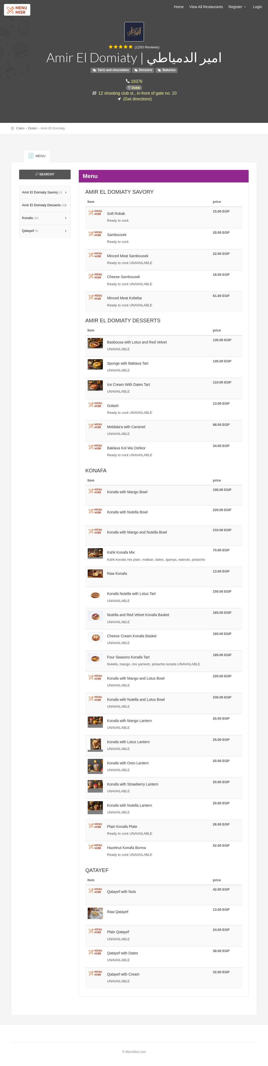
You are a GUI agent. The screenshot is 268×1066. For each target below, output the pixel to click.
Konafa (30, 218)
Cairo (20, 128)
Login (257, 7)
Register (237, 7)
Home (179, 7)
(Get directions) (137, 98)
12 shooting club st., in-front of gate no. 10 (137, 92)
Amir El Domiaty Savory (42, 192)
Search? (44, 174)
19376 (136, 81)
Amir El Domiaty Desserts (43, 205)
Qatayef (30, 231)
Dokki (136, 87)
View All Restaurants (206, 7)
